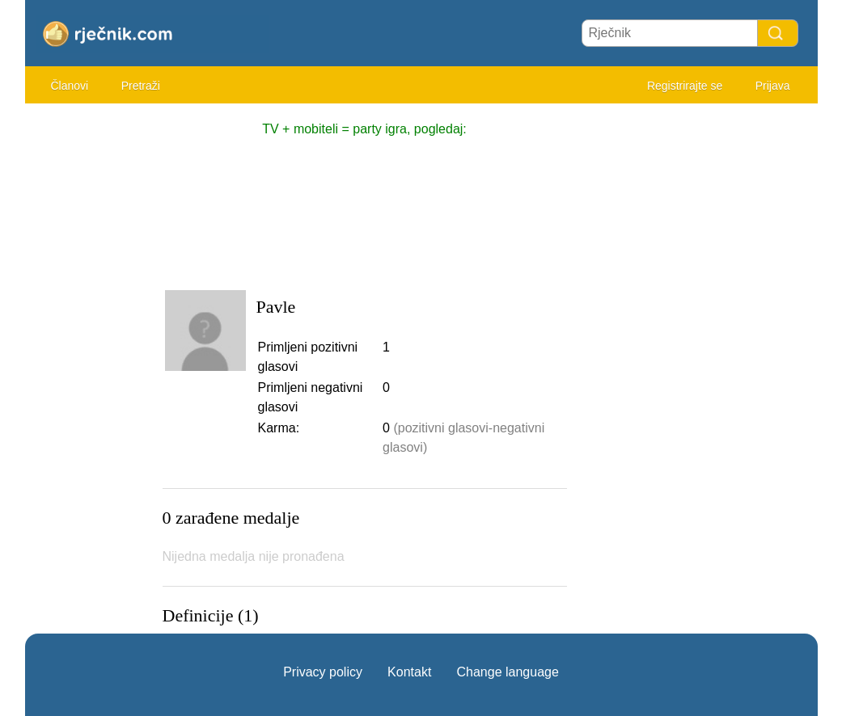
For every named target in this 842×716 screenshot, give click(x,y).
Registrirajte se (684, 85)
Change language (507, 672)
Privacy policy (322, 672)
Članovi (70, 85)
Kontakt (409, 672)
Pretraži (140, 85)
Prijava (772, 85)
